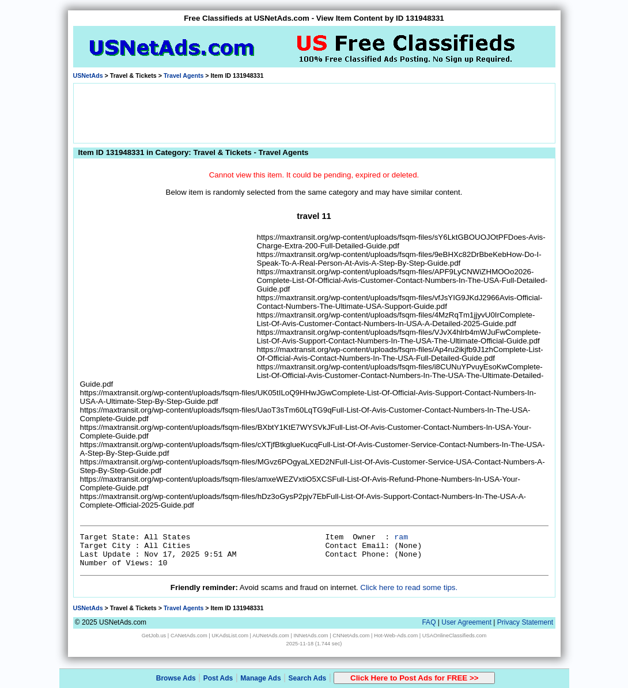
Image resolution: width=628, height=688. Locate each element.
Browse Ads (176, 678)
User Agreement (466, 622)
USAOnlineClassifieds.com (454, 635)
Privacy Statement (525, 622)
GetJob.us (154, 635)
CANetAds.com (189, 635)
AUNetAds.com (270, 635)
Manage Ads (260, 678)
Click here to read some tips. (408, 587)
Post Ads (218, 678)
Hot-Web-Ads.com (396, 635)
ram (401, 537)
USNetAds (88, 75)
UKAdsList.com (229, 635)
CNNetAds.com (350, 635)
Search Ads (308, 678)
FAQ (429, 622)
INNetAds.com (311, 635)
